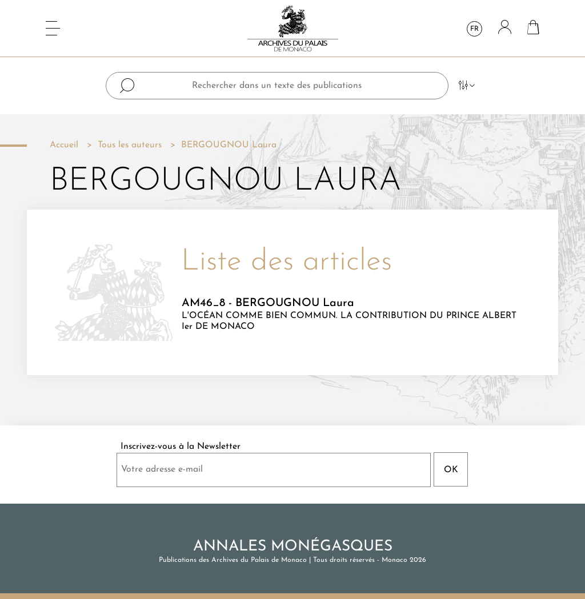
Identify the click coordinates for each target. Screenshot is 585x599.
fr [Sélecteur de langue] (474, 29)
